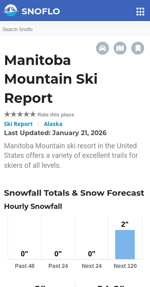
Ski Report (18, 124)
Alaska (53, 124)
